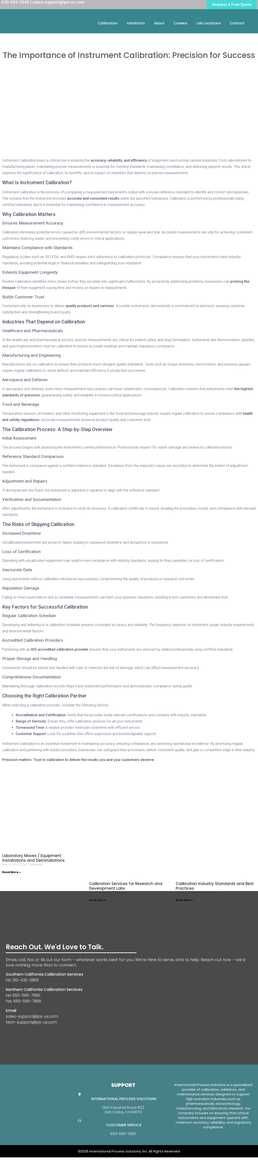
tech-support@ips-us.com (31, 1022)
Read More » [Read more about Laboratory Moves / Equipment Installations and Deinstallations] (11, 872)
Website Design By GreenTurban (31, 1160)
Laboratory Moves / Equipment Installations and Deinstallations (33, 858)
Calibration (108, 23)
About (159, 23)
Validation (136, 23)
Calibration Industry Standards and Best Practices (215, 886)
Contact (237, 23)
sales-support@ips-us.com (32, 1016)
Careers (180, 23)
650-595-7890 (123, 1133)
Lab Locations (208, 23)
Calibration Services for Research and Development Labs (125, 886)
